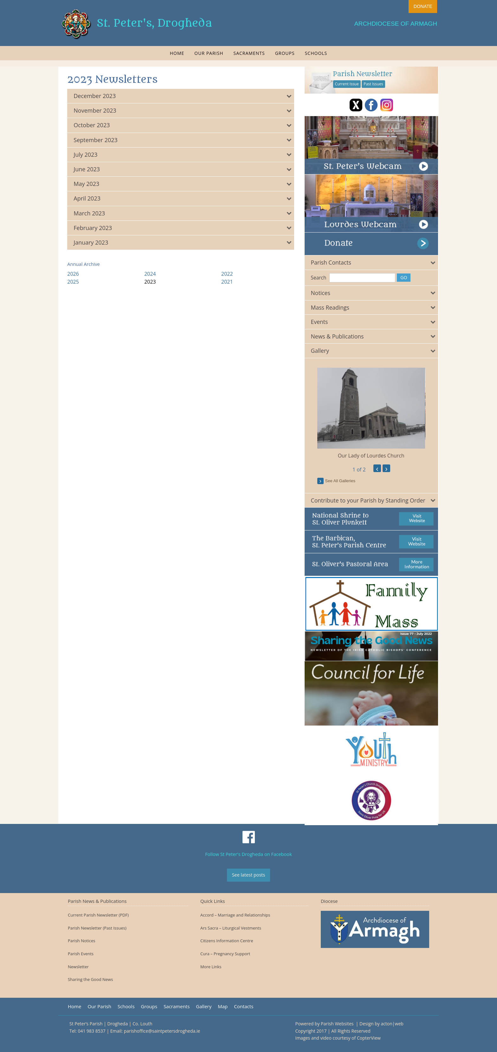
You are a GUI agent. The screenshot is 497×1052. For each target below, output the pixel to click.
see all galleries (341, 480)
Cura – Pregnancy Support (225, 954)
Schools (316, 53)
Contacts (243, 1006)
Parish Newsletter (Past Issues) (97, 928)
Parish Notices (81, 941)
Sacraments (249, 53)
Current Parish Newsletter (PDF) (98, 915)
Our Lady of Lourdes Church (372, 454)
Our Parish (208, 53)
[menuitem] (177, 53)
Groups (285, 53)
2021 (227, 281)
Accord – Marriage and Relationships (235, 915)
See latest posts (248, 875)
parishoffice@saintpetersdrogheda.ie (162, 1031)
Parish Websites (338, 1024)
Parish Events (81, 954)
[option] (372, 413)
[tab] (181, 96)
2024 (151, 273)
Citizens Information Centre (226, 941)
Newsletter (78, 967)
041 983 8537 (91, 1031)
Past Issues (374, 84)
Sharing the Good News (90, 979)
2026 (74, 273)
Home (177, 53)
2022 (227, 273)
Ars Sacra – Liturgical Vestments (230, 928)
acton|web (392, 1024)
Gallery (203, 1006)
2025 (74, 281)
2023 (151, 281)
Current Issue (348, 84)
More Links (211, 967)
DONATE (423, 6)
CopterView (369, 1038)
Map (223, 1006)
